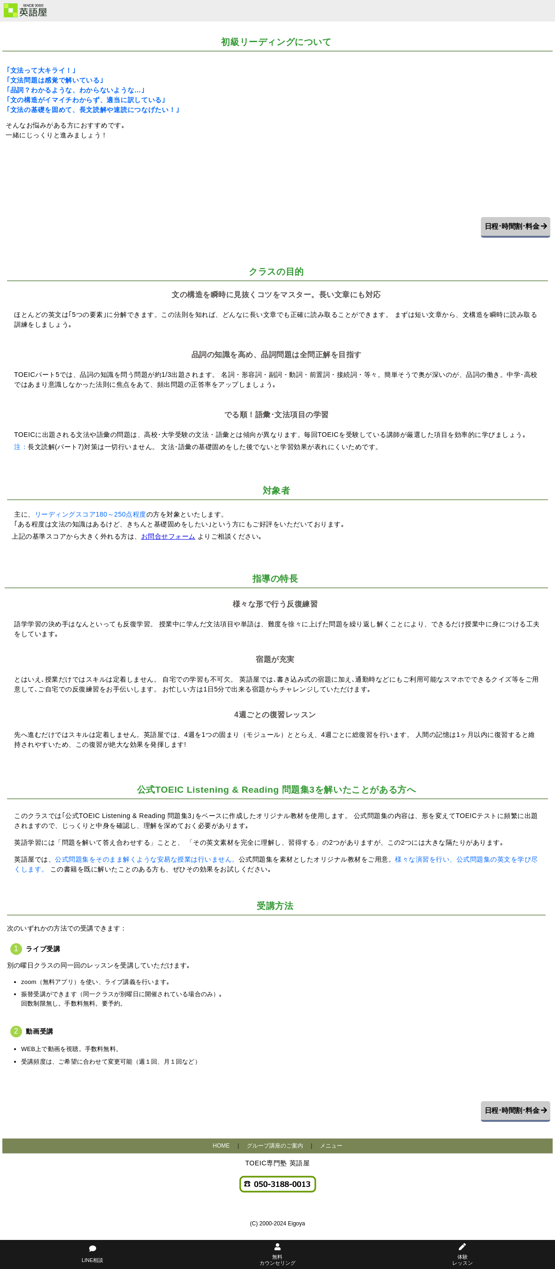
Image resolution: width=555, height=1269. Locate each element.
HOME (221, 1145)
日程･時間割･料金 (516, 226)
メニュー (331, 1145)
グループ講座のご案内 (275, 1145)
